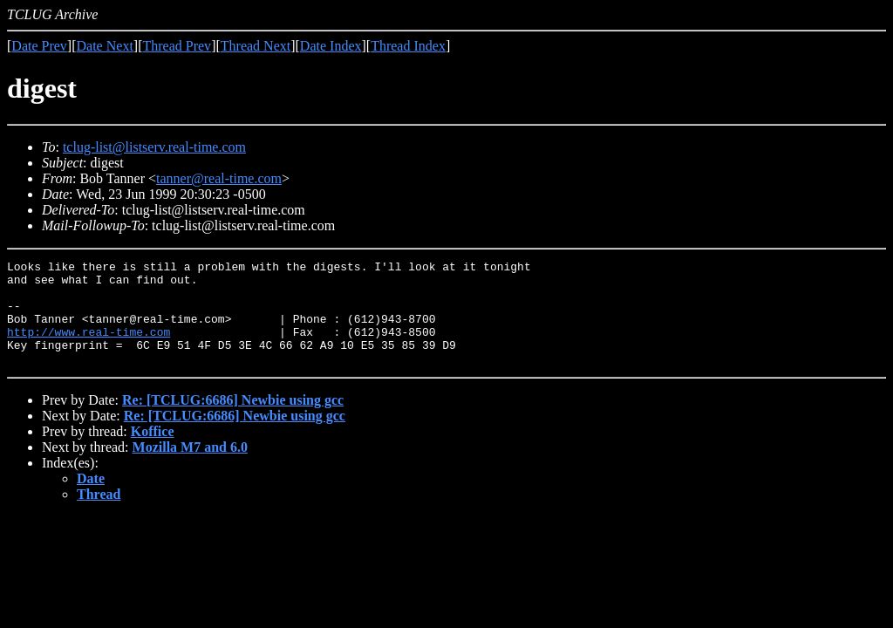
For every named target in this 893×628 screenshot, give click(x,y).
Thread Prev (176, 45)
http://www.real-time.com (88, 347)
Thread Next (255, 45)
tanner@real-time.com (219, 178)
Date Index (331, 45)
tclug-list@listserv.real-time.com (154, 147)
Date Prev (39, 45)
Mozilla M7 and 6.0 (190, 468)
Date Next (105, 45)
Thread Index (408, 45)
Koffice (152, 452)
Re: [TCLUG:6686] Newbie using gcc (233, 420)
